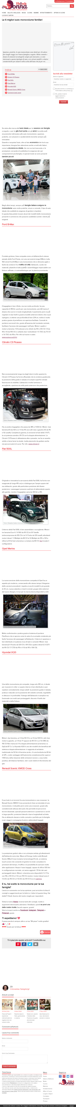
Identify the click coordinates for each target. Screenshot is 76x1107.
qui (42, 1106)
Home (4, 13)
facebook (24, 945)
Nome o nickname (7, 1039)
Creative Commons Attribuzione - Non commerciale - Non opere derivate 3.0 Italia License (21, 1091)
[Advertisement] (26, 38)
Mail (35, 945)
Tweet (29, 945)
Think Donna (67, 1083)
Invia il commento (9, 1067)
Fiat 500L (11, 81)
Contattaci (69, 1)
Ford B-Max (11, 74)
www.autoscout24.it (9, 338)
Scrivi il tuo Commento (8, 1054)
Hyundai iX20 (12, 87)
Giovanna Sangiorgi (19, 989)
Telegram (68, 1077)
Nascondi (43, 70)
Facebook (60, 1077)
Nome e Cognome (63, 78)
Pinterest (18, 945)
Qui (40, 541)
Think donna (15, 5)
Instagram (71, 1077)
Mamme (36, 13)
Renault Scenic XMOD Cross (16, 90)
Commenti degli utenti (14, 93)
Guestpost (46, 1099)
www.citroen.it (33, 445)
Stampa (47, 933)
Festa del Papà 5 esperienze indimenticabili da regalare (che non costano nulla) (7, 1019)
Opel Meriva (11, 84)
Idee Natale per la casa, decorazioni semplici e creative (44, 1016)
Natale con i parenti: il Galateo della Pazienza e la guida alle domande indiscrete (32, 1019)
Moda (24, 13)
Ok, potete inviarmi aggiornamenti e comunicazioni (61, 96)
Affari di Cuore (59, 13)
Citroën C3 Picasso (13, 78)
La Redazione (60, 1)
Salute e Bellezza (13, 13)
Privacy (45, 1102)
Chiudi (72, 1106)
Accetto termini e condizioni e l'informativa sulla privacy (64, 90)
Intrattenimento (46, 13)
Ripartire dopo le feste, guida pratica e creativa (19, 1016)
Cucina (29, 13)
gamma (39, 879)
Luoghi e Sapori (7, 16)
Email (3, 1046)
